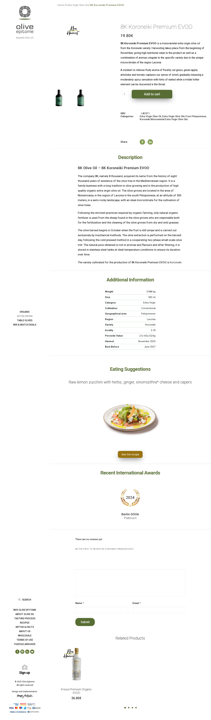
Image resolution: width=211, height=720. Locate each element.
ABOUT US (24, 631)
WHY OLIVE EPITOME (24, 610)
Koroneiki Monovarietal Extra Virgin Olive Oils (164, 119)
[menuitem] (24, 312)
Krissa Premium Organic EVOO (76, 691)
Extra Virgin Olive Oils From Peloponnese (184, 116)
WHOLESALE (24, 635)
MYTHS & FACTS (25, 627)
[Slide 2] (80, 98)
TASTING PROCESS (24, 618)
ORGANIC (25, 312)
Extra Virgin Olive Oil (77, 5)
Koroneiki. (176, 262)
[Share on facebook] (139, 139)
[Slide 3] (132, 707)
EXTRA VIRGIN (24, 316)
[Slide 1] (58, 98)
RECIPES (25, 622)
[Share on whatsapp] (156, 142)
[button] (16, 652)
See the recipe (130, 454)
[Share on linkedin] (147, 139)
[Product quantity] (124, 94)
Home (61, 5)
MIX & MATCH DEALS (24, 324)
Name (79, 603)
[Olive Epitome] (25, 22)
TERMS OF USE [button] (24, 640)
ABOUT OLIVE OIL (24, 614)
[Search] (24, 600)
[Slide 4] (136, 707)
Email (137, 603)
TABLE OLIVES (24, 320)
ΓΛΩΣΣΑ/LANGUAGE (24, 644)
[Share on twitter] (143, 142)
